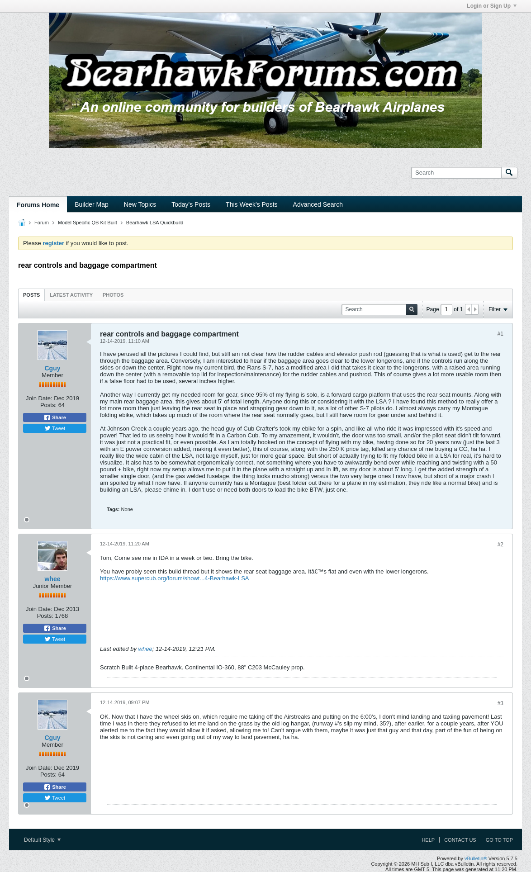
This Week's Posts (251, 204)
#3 (500, 703)
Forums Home (38, 205)
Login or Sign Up (492, 6)
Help (428, 840)
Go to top (499, 840)
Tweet (54, 428)
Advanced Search (318, 204)
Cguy (53, 368)
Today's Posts (190, 204)
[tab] (31, 295)
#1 (500, 334)
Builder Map (92, 204)
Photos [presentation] (113, 295)
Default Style (42, 840)
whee (52, 579)
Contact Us (460, 840)
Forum (41, 222)
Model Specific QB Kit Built (87, 222)
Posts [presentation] (31, 295)
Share (54, 417)
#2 (500, 544)
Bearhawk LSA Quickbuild (155, 222)
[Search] (456, 173)
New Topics (140, 204)
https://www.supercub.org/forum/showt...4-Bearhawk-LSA (174, 578)
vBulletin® (476, 858)
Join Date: (39, 398)
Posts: (48, 405)
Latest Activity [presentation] (71, 295)
